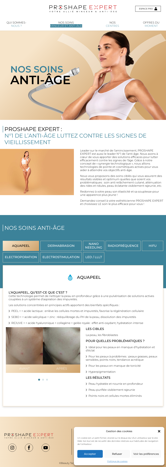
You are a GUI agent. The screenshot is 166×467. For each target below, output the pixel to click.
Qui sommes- (16, 24)
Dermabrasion (61, 246)
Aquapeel (21, 246)
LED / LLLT (93, 257)
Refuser (117, 453)
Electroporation (21, 257)
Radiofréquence (123, 246)
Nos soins (66, 24)
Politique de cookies (117, 461)
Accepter (90, 453)
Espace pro (148, 8)
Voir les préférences (146, 453)
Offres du (151, 24)
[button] (159, 431)
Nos (112, 24)
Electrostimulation (61, 257)
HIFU (153, 246)
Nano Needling (93, 245)
